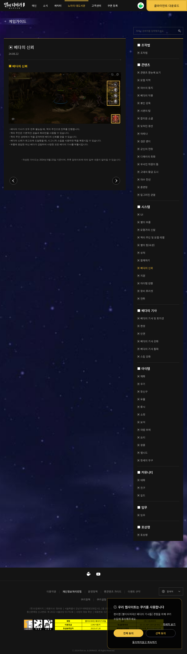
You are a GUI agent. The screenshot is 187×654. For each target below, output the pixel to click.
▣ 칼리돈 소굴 (145, 118)
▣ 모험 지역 (144, 80)
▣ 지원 (141, 275)
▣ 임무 (141, 515)
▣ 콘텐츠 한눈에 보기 (149, 72)
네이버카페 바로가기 (88, 574)
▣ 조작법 (142, 53)
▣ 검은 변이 (144, 141)
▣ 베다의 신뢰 (145, 268)
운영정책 (93, 591)
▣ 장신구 (142, 391)
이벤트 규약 (134, 591)
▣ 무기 (141, 384)
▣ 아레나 (142, 133)
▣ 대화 (141, 480)
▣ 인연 (141, 333)
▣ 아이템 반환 (145, 283)
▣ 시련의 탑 (144, 111)
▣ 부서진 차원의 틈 (147, 164)
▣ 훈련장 (142, 187)
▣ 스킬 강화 (144, 356)
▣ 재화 (141, 376)
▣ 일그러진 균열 (146, 195)
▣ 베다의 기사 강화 (147, 341)
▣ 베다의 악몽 (145, 95)
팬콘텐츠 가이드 (112, 591)
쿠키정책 (85, 599)
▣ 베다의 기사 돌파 (147, 349)
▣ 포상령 (142, 535)
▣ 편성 (141, 326)
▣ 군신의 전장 (145, 149)
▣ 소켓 (141, 414)
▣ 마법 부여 (144, 430)
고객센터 (96, 5)
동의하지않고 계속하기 (144, 642)
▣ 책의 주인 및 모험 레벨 (151, 237)
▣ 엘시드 (142, 453)
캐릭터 (57, 5)
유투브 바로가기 (98, 574)
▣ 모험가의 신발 (146, 230)
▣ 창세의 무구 (145, 460)
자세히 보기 (169, 624)
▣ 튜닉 (141, 407)
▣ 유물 (141, 399)
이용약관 (51, 591)
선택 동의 (161, 633)
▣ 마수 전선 (144, 179)
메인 (34, 5)
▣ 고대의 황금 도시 (147, 172)
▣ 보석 (141, 422)
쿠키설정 (101, 599)
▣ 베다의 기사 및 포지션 (150, 318)
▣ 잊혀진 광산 (145, 126)
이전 (13, 181)
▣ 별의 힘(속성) (146, 245)
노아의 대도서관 (76, 5)
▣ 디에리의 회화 (146, 156)
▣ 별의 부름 (144, 222)
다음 (116, 181)
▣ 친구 (141, 488)
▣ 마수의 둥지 (145, 88)
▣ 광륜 (141, 445)
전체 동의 (128, 633)
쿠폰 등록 (113, 5)
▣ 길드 (141, 495)
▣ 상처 (141, 253)
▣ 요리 (141, 437)
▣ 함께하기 (143, 260)
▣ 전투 (141, 298)
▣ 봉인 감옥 (144, 103)
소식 (45, 5)
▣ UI (140, 214)
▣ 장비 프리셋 (145, 291)
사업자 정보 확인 (84, 611)
